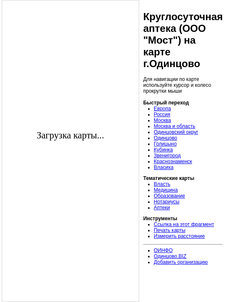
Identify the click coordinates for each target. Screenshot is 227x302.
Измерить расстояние (179, 236)
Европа (162, 109)
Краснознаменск (173, 161)
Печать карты (169, 230)
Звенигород (167, 156)
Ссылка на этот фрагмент (184, 224)
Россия (162, 114)
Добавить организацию (181, 262)
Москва (162, 120)
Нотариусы (166, 202)
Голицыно (165, 144)
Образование (169, 196)
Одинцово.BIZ (170, 256)
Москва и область (174, 126)
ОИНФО (163, 250)
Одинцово (165, 138)
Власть (162, 184)
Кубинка (163, 150)
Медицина (166, 190)
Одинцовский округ (176, 132)
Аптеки (162, 208)
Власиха (164, 167)
